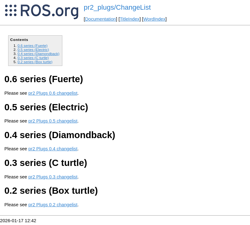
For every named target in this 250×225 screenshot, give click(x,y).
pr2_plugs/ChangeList (117, 7)
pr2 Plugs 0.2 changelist (53, 204)
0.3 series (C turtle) (33, 58)
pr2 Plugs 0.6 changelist (53, 93)
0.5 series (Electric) (33, 50)
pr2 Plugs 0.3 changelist (53, 176)
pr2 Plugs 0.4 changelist (53, 148)
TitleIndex (129, 19)
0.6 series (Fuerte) (33, 45)
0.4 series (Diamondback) (39, 54)
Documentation (100, 19)
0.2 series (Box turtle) (35, 62)
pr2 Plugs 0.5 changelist (53, 120)
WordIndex (154, 19)
